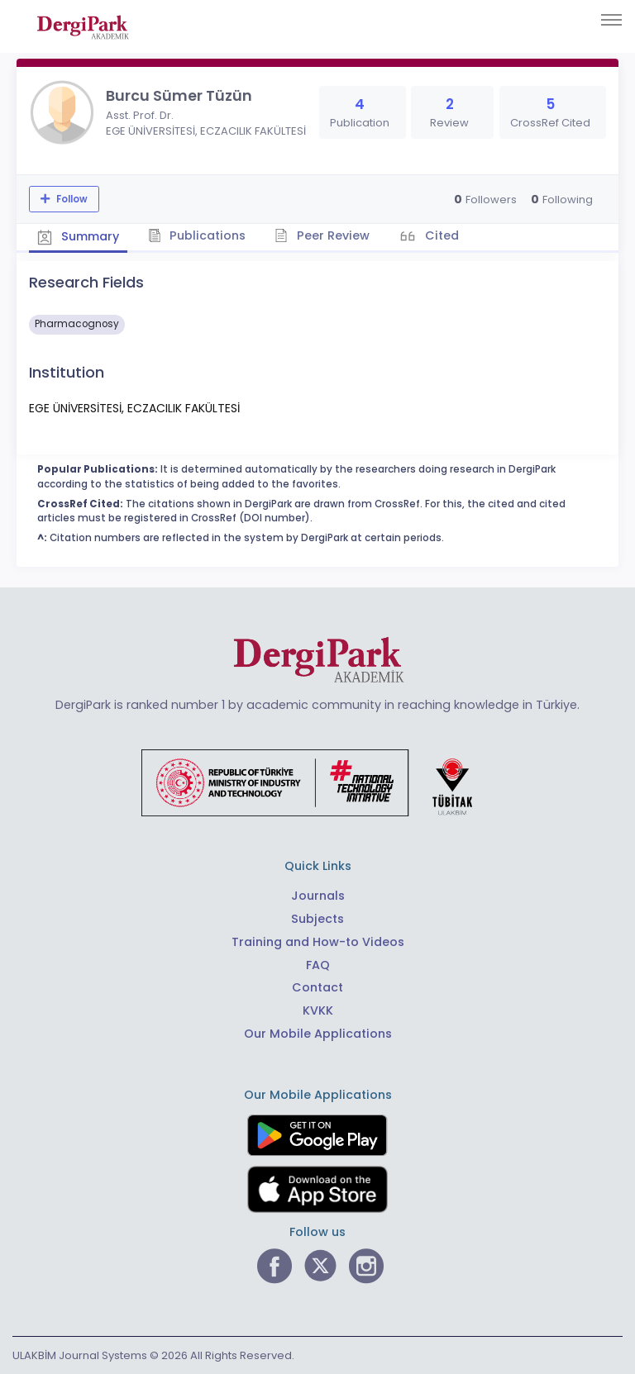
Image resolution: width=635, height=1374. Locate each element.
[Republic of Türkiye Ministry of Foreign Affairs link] (317, 782)
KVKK (318, 1010)
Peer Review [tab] (322, 235)
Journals (318, 895)
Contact (317, 987)
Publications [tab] (197, 235)
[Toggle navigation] (611, 20)
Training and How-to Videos (318, 942)
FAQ (318, 965)
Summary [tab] (78, 236)
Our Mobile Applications (318, 1033)
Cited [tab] (440, 235)
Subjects (317, 918)
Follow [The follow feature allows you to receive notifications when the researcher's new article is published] (71, 199)
